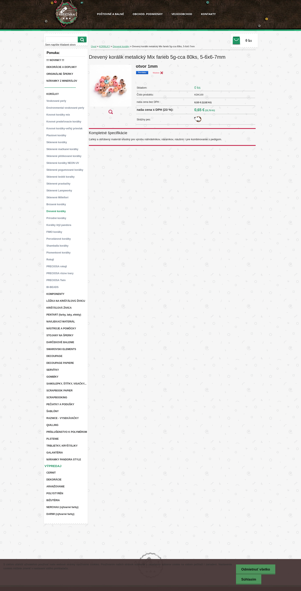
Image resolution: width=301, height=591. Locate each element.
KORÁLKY (104, 46)
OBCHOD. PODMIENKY (148, 14)
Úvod (93, 46)
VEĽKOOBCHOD (181, 14)
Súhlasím (248, 579)
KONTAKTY (208, 14)
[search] (81, 40)
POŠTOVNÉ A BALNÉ (110, 14)
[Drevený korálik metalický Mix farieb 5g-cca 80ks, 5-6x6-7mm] (110, 90)
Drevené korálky (121, 46)
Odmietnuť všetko (255, 569)
